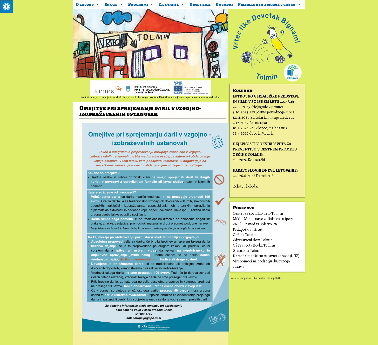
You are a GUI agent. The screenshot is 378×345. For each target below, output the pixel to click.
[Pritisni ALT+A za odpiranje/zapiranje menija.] (6, 6)
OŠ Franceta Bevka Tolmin (254, 245)
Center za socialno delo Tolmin (258, 213)
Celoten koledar (246, 186)
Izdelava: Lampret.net (241, 278)
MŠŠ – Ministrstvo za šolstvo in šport (263, 218)
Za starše (172, 3)
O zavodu (88, 3)
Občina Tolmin (244, 234)
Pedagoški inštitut (248, 229)
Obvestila (200, 4)
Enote (113, 3)
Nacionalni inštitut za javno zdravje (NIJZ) (266, 256)
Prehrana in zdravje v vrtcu (269, 3)
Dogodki (224, 4)
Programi (141, 3)
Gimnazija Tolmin (247, 250)
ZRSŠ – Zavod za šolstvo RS (255, 224)
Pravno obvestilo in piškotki (267, 278)
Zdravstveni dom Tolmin (252, 240)
